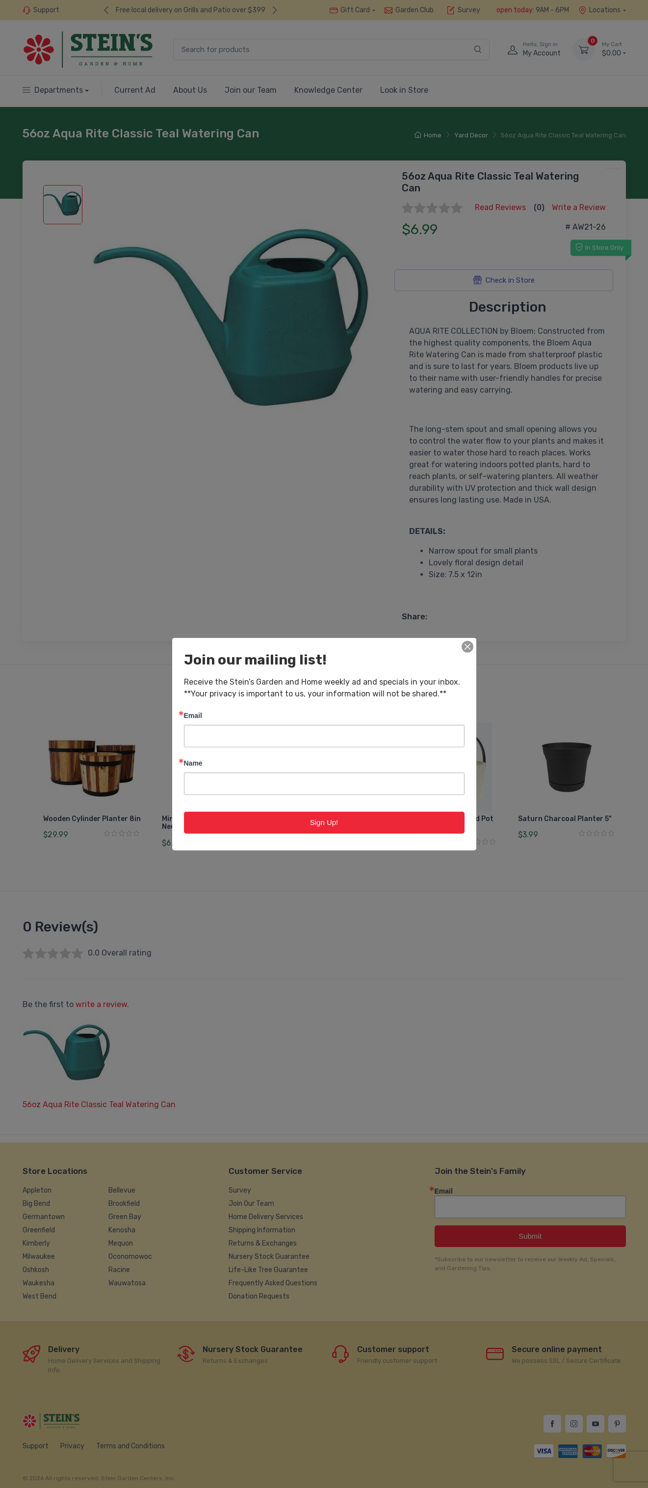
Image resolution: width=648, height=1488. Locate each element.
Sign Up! (324, 822)
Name (193, 763)
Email (193, 715)
